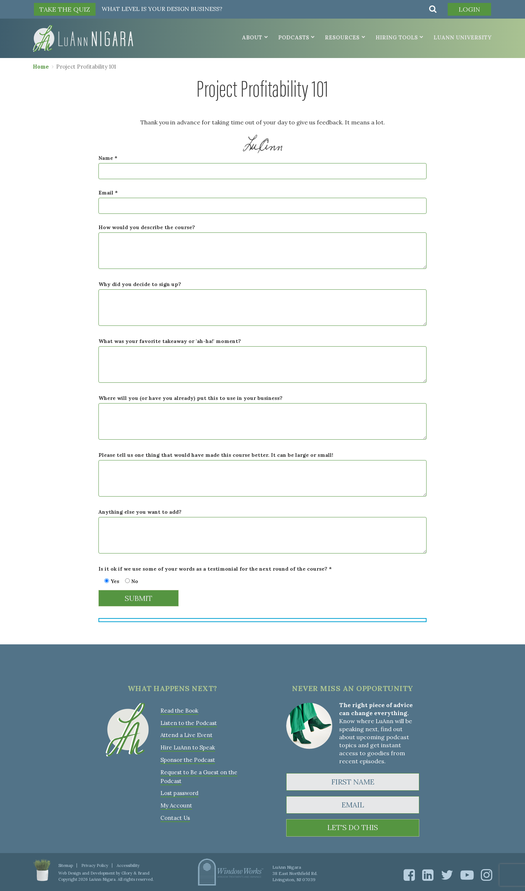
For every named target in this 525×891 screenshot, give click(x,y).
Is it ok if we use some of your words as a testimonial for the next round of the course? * (215, 569)
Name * (107, 158)
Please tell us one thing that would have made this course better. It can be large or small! (215, 455)
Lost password (179, 790)
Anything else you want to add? (140, 512)
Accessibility (127, 865)
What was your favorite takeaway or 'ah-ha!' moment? (169, 341)
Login (469, 9)
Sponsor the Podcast (187, 758)
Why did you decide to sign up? (139, 284)
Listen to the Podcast (188, 722)
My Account (175, 802)
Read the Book (179, 710)
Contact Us (175, 814)
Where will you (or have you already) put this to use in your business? (190, 398)
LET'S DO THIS (352, 827)
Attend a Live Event (186, 734)
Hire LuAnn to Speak (187, 746)
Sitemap (65, 865)
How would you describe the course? (146, 227)
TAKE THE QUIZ (64, 9)
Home (41, 66)
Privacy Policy (94, 865)
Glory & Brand (135, 872)
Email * (108, 192)
